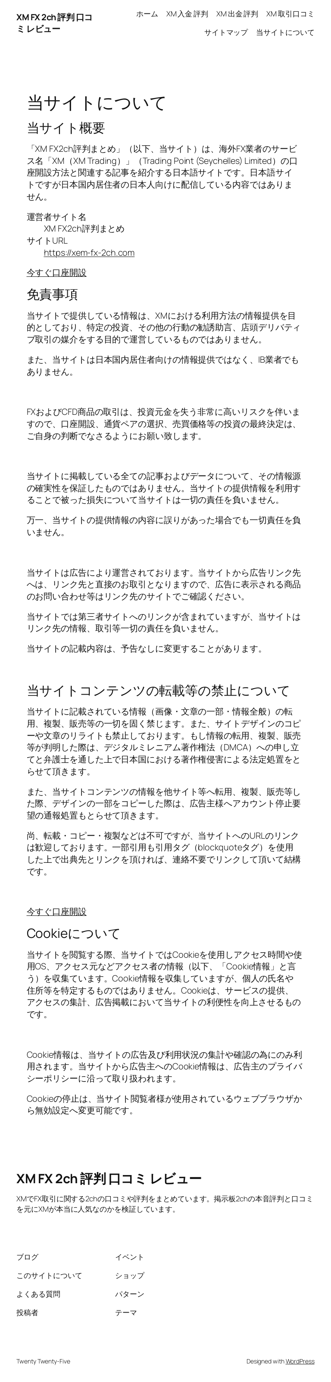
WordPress (300, 1361)
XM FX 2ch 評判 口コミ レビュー (54, 23)
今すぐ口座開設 (57, 272)
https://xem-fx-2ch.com (89, 252)
